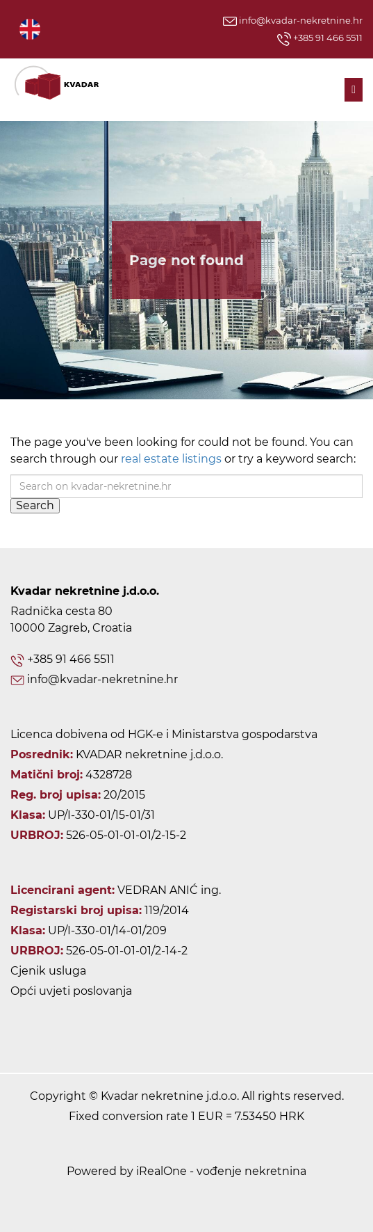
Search (35, 505)
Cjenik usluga (48, 970)
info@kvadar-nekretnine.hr (293, 20)
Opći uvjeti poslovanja (71, 991)
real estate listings (171, 458)
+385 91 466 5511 (320, 39)
